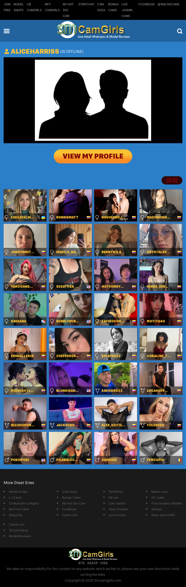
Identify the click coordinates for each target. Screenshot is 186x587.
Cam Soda (69, 492)
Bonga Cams (71, 497)
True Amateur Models (166, 503)
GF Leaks (157, 497)
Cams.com (70, 515)
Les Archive (117, 515)
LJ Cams (15, 497)
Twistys (156, 509)
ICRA (104, 563)
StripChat (86, 4)
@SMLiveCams (168, 4)
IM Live (113, 497)
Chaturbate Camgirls (24, 503)
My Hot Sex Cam (68, 10)
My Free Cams (19, 509)
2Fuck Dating (18, 530)
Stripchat (15, 515)
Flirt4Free (116, 492)
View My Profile (93, 156)
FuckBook (147, 4)
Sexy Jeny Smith (163, 515)
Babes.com (159, 492)
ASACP (92, 563)
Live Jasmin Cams (127, 10)
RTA (81, 563)
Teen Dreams (118, 509)
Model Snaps (18, 492)
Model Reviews (20, 536)
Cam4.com (16, 524)
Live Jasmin (117, 503)
